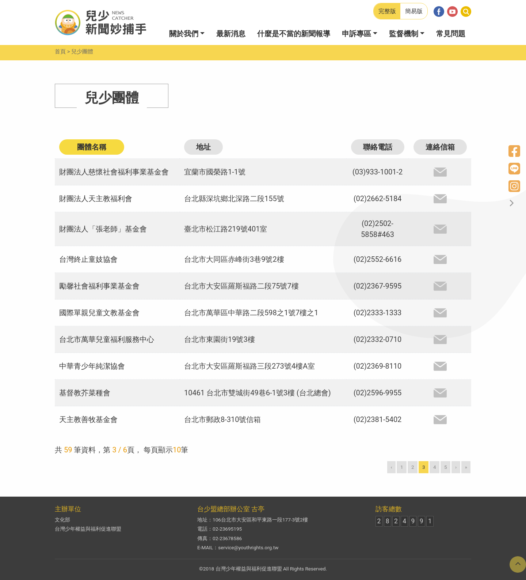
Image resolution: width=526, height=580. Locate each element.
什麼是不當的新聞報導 (293, 33)
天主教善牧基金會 (88, 419)
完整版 (387, 11)
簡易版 (414, 11)
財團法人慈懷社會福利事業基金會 (114, 171)
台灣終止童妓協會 (88, 259)
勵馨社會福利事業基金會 (99, 286)
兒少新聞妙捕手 (100, 22)
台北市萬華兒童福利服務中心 (106, 339)
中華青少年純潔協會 (92, 366)
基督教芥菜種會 (84, 392)
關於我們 (183, 33)
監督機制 (403, 33)
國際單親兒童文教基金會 (99, 312)
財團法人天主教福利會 (95, 198)
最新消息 (230, 33)
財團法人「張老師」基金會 (103, 229)
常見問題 (450, 33)
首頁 (60, 51)
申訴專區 (356, 33)
